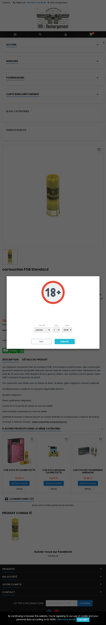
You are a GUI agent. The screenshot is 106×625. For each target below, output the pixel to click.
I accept (83, 619)
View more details (66, 619)
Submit (65, 341)
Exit (41, 341)
